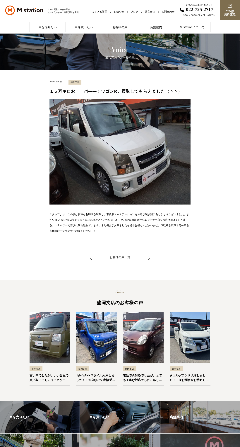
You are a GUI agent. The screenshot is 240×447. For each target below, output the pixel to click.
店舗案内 (156, 27)
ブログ (134, 11)
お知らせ (119, 11)
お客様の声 (120, 27)
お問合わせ (168, 11)
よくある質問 (99, 11)
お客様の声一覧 (120, 257)
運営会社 (150, 11)
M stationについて (192, 27)
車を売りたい (48, 27)
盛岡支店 (36, 369)
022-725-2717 (199, 9)
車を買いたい (84, 27)
